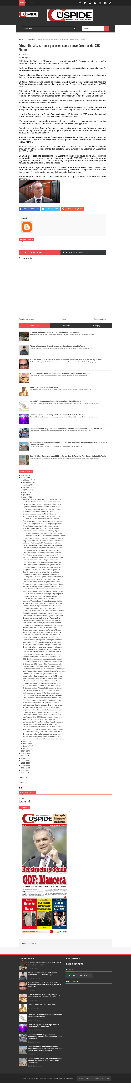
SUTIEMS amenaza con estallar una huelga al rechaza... (44, 603)
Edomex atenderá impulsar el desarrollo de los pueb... (43, 606)
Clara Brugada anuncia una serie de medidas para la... (43, 666)
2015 (23, 773)
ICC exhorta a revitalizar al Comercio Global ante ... (42, 707)
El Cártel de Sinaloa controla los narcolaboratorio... (41, 519)
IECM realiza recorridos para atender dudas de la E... (42, 632)
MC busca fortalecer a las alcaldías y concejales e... (42, 681)
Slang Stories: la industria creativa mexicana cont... (42, 589)
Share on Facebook (29, 209)
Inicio (64, 319)
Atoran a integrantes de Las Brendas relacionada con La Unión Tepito (42, 974)
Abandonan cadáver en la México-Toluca (38, 511)
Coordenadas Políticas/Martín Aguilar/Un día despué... (43, 661)
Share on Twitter (50, 209)
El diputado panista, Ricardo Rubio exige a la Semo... (42, 688)
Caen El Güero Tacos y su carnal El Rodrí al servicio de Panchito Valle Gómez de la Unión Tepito (45, 1060)
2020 (23, 761)
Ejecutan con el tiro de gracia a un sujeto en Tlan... (41, 719)
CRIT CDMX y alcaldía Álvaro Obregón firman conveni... (43, 616)
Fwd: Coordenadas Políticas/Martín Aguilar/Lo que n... (43, 565)
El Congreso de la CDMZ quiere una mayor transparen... (44, 577)
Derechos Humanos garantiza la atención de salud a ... (43, 732)
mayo (25, 497)
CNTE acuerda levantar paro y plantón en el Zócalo (42, 509)
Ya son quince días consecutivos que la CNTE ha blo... (43, 676)
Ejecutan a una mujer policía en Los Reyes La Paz (41, 618)
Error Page (105, 1079)
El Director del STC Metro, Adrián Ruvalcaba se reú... (42, 664)
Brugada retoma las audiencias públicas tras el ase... (42, 734)
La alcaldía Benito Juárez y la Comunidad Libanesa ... (43, 623)
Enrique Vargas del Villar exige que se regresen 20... (42, 570)
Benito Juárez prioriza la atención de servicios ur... (41, 526)
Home (21, 39)
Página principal (29, 943)
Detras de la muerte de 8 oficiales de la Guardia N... (42, 567)
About (88, 1079)
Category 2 (23, 782)
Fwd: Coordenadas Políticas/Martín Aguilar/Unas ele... (43, 700)
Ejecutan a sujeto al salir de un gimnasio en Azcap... (42, 582)
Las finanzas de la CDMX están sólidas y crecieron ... (42, 717)
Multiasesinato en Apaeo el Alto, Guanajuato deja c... (42, 693)
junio (25, 495)
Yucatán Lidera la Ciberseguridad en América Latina (42, 736)
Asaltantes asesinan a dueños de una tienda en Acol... (43, 678)
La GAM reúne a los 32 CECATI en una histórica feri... (43, 579)
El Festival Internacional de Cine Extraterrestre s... (41, 703)
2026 (23, 475)
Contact (96, 1079)
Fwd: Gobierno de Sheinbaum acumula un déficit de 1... (43, 553)
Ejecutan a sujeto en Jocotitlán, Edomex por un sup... (42, 652)
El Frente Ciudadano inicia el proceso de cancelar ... (42, 608)
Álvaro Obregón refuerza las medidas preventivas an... (43, 521)
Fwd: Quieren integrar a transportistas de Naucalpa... (42, 562)
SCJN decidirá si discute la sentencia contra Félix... (42, 654)
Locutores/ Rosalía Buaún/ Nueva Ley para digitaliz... (42, 601)
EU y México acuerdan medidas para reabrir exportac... (43, 739)
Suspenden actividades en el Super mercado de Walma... (44, 611)
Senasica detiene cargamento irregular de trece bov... (42, 645)
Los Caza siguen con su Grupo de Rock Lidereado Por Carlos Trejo (43, 1026)
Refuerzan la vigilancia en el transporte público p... (41, 724)
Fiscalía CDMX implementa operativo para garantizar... (43, 587)
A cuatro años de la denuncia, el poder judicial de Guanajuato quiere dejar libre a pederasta (44, 985)
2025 (23, 478)
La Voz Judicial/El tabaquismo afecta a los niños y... (42, 620)
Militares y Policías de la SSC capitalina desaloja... (41, 543)
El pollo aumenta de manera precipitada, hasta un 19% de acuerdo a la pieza (44, 996)
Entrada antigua (100, 319)
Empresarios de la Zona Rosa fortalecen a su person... (43, 710)
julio (24, 492)
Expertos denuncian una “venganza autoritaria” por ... (42, 657)
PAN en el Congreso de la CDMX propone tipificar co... (43, 524)
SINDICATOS (85, 975)
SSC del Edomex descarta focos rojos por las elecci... (42, 659)
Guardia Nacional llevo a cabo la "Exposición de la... (42, 635)
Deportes (71, 975)
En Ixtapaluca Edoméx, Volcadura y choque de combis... (43, 538)
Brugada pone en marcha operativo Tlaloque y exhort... (43, 584)
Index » (21, 798)
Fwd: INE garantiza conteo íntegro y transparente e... (42, 560)
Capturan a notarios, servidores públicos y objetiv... (42, 531)
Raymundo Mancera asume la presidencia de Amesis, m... (44, 669)
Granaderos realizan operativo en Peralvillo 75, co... (42, 630)
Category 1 (23, 777)
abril (25, 741)
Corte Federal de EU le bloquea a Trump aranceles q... (43, 649)
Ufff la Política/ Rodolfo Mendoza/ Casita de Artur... (41, 599)
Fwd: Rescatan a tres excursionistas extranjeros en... (42, 698)
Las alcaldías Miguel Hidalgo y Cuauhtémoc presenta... (43, 690)
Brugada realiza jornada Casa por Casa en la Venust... (43, 625)
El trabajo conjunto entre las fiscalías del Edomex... (42, 683)
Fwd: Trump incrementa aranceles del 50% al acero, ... (43, 550)
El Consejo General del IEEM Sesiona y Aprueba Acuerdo (44, 536)
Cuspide (35, 1078)
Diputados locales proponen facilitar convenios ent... (42, 507)
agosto (25, 490)
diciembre (27, 480)
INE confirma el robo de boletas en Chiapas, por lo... (42, 516)
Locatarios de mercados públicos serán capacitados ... (43, 715)
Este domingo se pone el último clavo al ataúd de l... (42, 572)
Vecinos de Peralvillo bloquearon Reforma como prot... (43, 729)
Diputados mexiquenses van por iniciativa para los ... (42, 613)
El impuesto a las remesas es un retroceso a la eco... (42, 647)
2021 (23, 758)
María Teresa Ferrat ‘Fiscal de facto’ (42, 1005)
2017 (23, 768)
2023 (23, 753)
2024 (23, 751)
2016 (23, 770)
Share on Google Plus (72, 209)
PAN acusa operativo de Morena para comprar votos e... (43, 591)
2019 (23, 763)
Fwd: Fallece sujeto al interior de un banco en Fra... (42, 555)
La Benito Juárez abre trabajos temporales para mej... (43, 674)
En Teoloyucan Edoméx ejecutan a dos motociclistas (42, 533)
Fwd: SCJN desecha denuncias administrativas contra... (43, 557)
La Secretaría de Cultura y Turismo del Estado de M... (43, 504)
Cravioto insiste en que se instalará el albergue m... (42, 596)
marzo (25, 744)
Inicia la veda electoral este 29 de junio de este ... (41, 628)
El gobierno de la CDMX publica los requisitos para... (42, 712)
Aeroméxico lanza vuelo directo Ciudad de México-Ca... (43, 499)
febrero (26, 746)
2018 (23, 765)
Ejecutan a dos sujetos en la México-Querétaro (40, 514)
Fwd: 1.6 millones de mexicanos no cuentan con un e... (43, 548)
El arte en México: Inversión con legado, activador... (42, 502)
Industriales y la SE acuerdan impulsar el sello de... (42, 642)
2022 (23, 756)
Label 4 (24, 801)
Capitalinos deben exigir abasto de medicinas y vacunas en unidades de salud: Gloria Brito (45, 1036)
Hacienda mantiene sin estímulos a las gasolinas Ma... (43, 545)
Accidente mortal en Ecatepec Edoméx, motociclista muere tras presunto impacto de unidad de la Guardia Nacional (45, 1049)
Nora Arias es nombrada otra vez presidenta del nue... (43, 686)
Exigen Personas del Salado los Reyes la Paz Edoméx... (44, 541)
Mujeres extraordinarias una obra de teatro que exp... (42, 705)
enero (25, 748)
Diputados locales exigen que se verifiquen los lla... (42, 574)
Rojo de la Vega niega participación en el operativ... (42, 528)
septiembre (27, 487)
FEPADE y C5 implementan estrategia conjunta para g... (43, 594)
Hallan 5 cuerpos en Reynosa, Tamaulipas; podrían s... (43, 640)
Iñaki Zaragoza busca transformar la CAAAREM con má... (44, 671)
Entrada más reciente (27, 319)
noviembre (27, 482)
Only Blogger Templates (64, 1078)
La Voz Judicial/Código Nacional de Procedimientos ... (43, 722)
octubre (26, 485)
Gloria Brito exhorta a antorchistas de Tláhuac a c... (42, 637)
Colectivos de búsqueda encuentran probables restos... (43, 727)
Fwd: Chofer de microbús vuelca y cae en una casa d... (43, 695)
